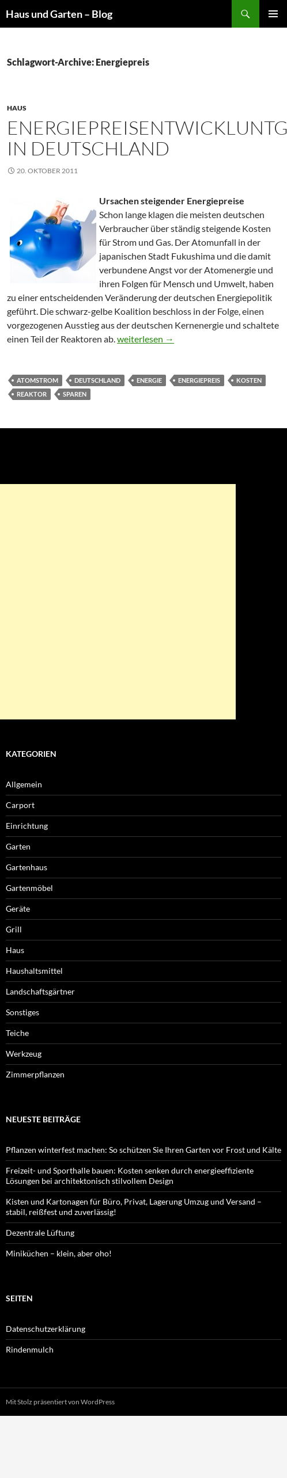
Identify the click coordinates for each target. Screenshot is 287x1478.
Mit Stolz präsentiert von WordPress (60, 1401)
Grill (14, 929)
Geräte (18, 908)
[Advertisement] (118, 601)
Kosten (249, 380)
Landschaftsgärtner (40, 991)
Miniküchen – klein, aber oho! (59, 1253)
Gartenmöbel (29, 888)
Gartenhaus (26, 867)
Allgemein (24, 784)
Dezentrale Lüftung (40, 1232)
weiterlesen (145, 338)
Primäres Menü (273, 14)
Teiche (17, 1033)
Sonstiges (22, 1012)
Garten (18, 846)
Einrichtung (27, 826)
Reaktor (32, 394)
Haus (17, 108)
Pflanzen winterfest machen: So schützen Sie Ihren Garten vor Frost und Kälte (143, 1150)
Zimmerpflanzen (35, 1074)
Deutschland (97, 380)
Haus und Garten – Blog (59, 13)
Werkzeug (23, 1053)
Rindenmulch (30, 1349)
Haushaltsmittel (34, 971)
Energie (149, 380)
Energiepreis (199, 380)
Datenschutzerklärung (45, 1329)
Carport (20, 805)
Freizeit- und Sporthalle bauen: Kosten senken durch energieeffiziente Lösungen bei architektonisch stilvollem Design (130, 1175)
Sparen (74, 394)
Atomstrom (37, 380)
